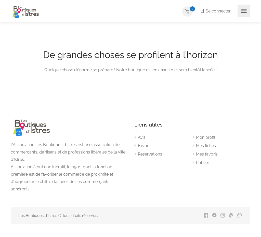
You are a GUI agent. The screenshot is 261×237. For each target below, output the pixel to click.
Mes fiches (206, 145)
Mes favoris (207, 154)
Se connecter (215, 11)
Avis (142, 137)
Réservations (150, 154)
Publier (202, 162)
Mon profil (205, 137)
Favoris (144, 145)
